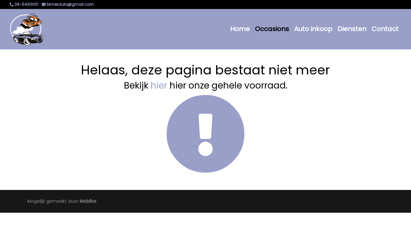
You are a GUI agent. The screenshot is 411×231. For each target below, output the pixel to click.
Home (240, 28)
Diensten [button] (351, 28)
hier (159, 85)
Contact (385, 28)
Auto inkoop (313, 28)
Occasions (272, 28)
